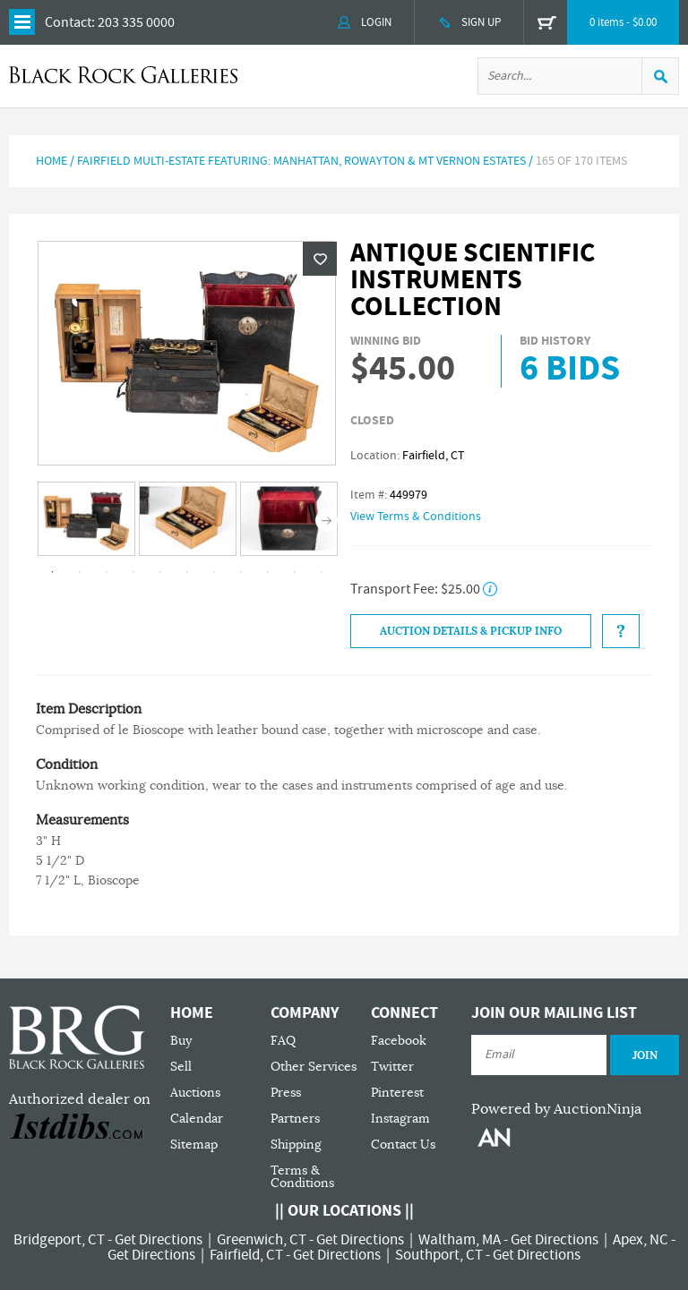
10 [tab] (295, 572)
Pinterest (397, 1092)
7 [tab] (214, 572)
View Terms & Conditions (415, 516)
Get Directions (158, 1240)
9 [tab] (268, 572)
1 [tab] (53, 572)
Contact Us (403, 1144)
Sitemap (194, 1144)
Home (51, 161)
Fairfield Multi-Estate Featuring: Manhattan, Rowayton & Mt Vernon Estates (301, 161)
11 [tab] (322, 572)
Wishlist (320, 259)
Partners (295, 1118)
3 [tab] (107, 572)
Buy (181, 1040)
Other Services (314, 1066)
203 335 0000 (136, 22)
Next (326, 519)
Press (286, 1092)
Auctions (195, 1092)
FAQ (283, 1040)
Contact (68, 22)
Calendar (196, 1118)
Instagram (400, 1118)
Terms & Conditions (302, 1177)
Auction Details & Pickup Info (471, 631)
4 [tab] (133, 572)
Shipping (296, 1144)
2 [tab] (80, 572)
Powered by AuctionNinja (556, 1109)
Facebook (398, 1040)
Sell (181, 1066)
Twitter (392, 1066)
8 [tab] (241, 572)
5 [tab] (160, 572)
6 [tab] (187, 572)
